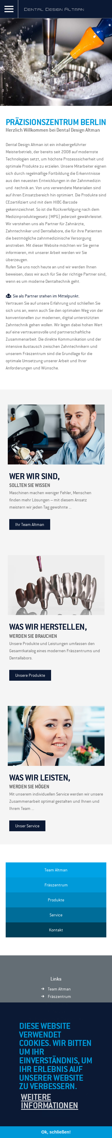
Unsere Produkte (30, 675)
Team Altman (56, 870)
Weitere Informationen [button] (49, 1101)
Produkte (56, 900)
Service (56, 914)
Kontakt (56, 929)
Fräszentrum (56, 885)
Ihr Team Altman (29, 524)
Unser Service (27, 825)
